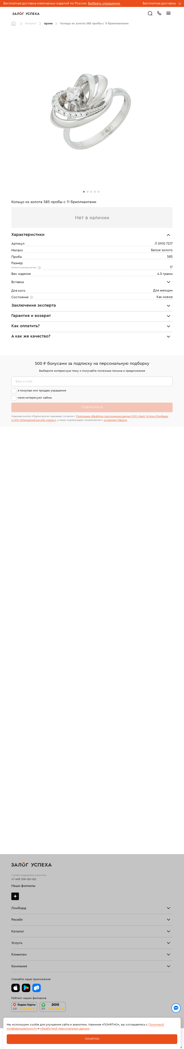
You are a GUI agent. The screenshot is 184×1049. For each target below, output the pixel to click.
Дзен (15, 896)
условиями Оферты (115, 420)
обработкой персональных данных (64, 1028)
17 (171, 267)
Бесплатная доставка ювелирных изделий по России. (45, 3)
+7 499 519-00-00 (23, 879)
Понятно (92, 1038)
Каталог (31, 23)
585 (170, 256)
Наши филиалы (23, 886)
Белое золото (162, 250)
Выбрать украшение (104, 3)
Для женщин (163, 290)
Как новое (164, 297)
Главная (14, 24)
